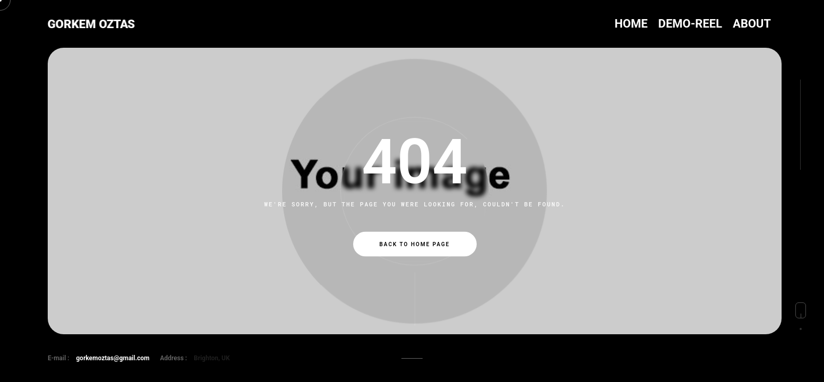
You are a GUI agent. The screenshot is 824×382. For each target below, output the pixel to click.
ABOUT (752, 23)
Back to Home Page (415, 244)
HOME (631, 23)
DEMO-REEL (690, 23)
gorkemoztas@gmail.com (113, 358)
